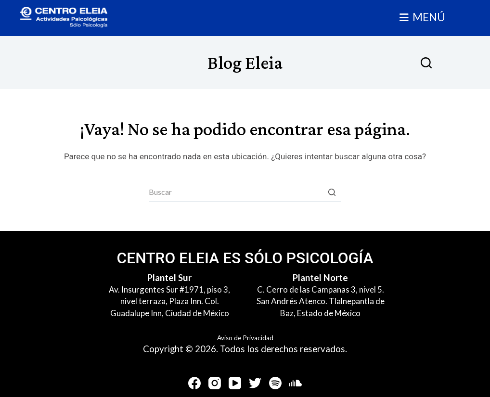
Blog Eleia (245, 62)
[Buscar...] (245, 192)
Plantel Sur (169, 277)
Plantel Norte (320, 277)
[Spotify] (275, 383)
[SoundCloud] (295, 383)
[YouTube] (235, 383)
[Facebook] (194, 383)
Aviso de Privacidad (245, 338)
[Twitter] (255, 383)
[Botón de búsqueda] (331, 192)
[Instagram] (214, 383)
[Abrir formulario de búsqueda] (426, 62)
